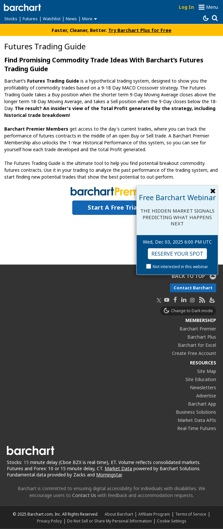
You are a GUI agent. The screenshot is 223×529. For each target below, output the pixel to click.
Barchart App (202, 404)
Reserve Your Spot (177, 253)
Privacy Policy (49, 520)
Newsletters (203, 387)
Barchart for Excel (197, 345)
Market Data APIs (197, 420)
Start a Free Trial (113, 207)
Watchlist (51, 19)
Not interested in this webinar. (180, 266)
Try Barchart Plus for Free (139, 30)
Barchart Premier (198, 329)
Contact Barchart (193, 288)
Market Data (118, 468)
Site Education (200, 379)
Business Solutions (196, 412)
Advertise (206, 396)
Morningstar (109, 475)
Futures (30, 19)
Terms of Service (190, 514)
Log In (186, 7)
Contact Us (84, 495)
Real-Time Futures (196, 428)
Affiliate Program (154, 514)
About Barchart (119, 514)
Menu (212, 7)
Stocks (10, 19)
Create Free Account (194, 353)
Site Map (206, 371)
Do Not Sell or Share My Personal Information (109, 520)
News (71, 19)
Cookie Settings (171, 520)
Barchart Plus (201, 337)
